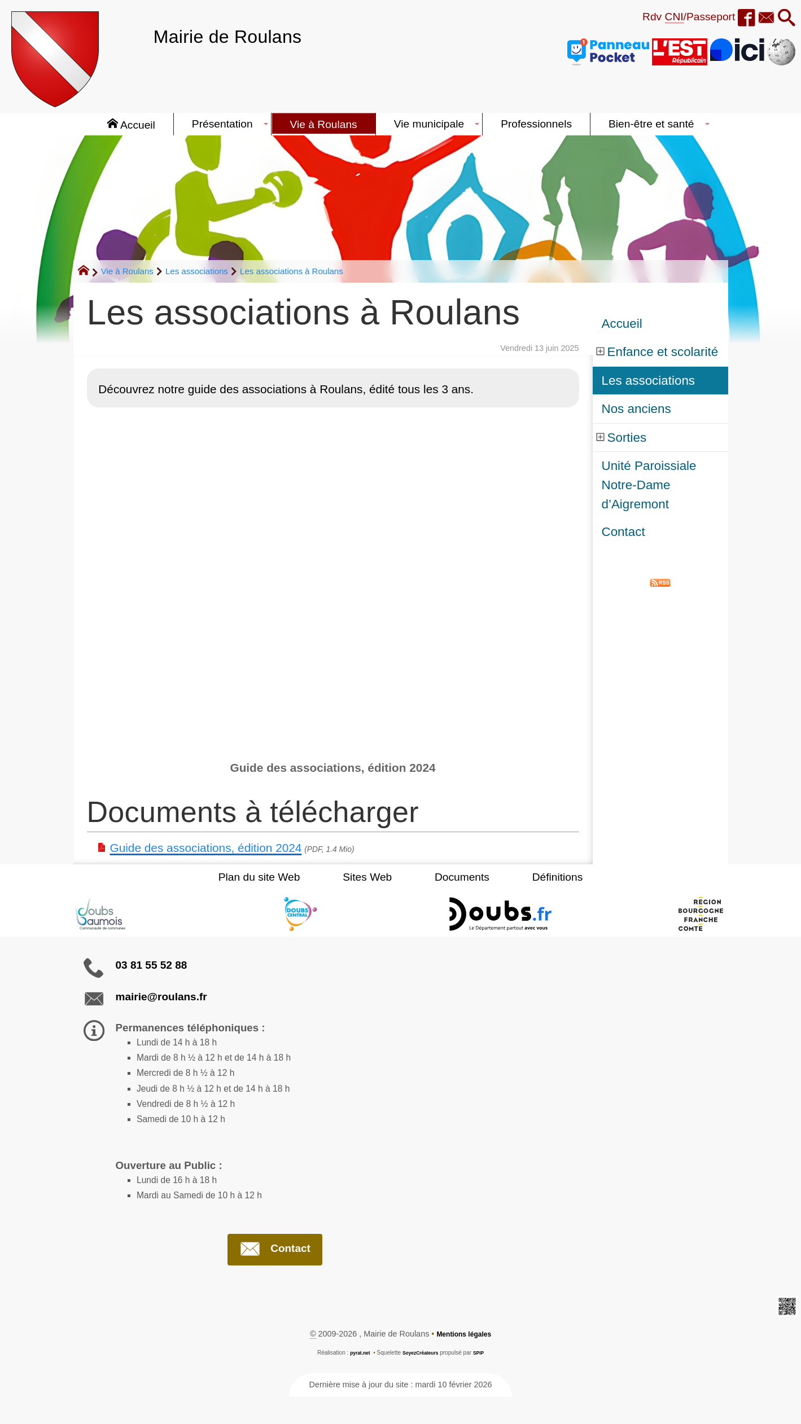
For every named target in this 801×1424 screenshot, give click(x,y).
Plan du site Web (286, 877)
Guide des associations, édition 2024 (206, 847)
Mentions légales (464, 1360)
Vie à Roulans (127, 271)
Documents (453, 877)
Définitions (530, 877)
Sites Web (376, 877)
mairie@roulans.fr (161, 997)
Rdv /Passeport (670, 17)
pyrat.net (355, 1380)
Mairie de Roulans (242, 35)
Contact (623, 532)
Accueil (622, 324)
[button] (783, 19)
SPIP (484, 1380)
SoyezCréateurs (421, 1380)
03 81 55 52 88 (151, 965)
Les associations (196, 271)
